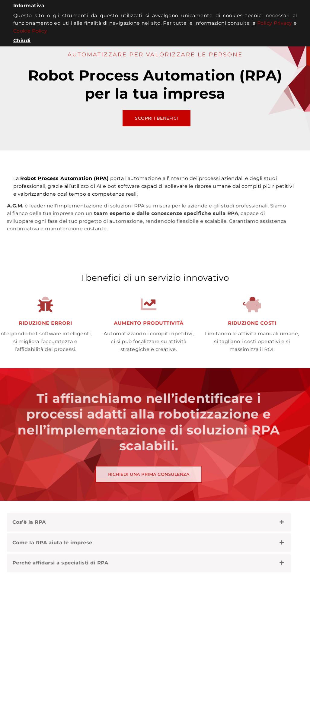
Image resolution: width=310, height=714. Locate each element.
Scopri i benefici (156, 118)
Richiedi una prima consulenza (132, 474)
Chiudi (22, 40)
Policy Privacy (274, 23)
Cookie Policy (30, 31)
